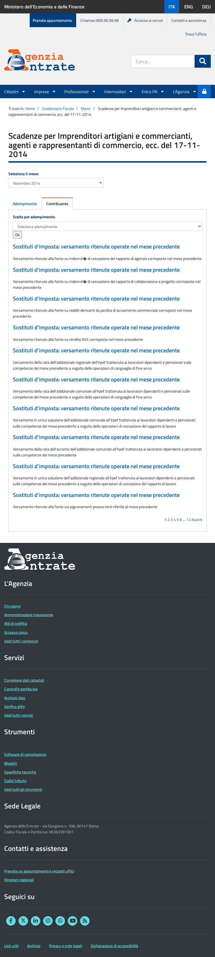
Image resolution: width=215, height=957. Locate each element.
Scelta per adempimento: (34, 217)
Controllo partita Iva (21, 689)
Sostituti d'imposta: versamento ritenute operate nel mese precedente (96, 246)
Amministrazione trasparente (28, 615)
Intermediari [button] (118, 91)
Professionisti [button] (80, 91)
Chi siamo (12, 606)
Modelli (10, 763)
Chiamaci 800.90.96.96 (99, 20)
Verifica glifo (14, 706)
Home (30, 108)
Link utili (11, 946)
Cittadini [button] (15, 91)
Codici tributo (15, 781)
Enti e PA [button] (153, 91)
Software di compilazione (25, 754)
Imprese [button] (45, 91)
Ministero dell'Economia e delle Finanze (44, 6)
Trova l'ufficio (196, 34)
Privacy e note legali (65, 946)
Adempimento (25, 204)
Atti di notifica (15, 623)
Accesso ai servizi (145, 20)
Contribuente (57, 204)
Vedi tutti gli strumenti (23, 789)
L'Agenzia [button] (185, 91)
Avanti (196, 519)
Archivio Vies (14, 698)
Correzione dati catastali (24, 680)
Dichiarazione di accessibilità (114, 946)
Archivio (33, 946)
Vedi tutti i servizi (18, 715)
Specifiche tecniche (20, 772)
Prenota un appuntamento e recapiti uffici (39, 871)
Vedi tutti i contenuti (21, 641)
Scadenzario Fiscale (58, 108)
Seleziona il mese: (23, 174)
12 (188, 519)
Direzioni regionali (19, 880)
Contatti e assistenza (188, 20)
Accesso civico (15, 632)
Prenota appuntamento (52, 20)
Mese (85, 108)
